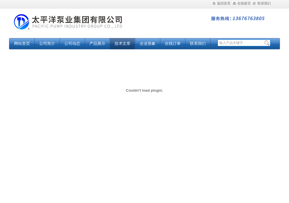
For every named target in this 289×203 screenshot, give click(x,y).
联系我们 (262, 3)
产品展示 (97, 43)
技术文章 (122, 43)
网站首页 (22, 43)
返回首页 (221, 3)
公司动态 (72, 43)
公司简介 (47, 43)
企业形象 (148, 43)
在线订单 (173, 43)
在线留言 (242, 3)
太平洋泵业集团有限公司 (79, 26)
